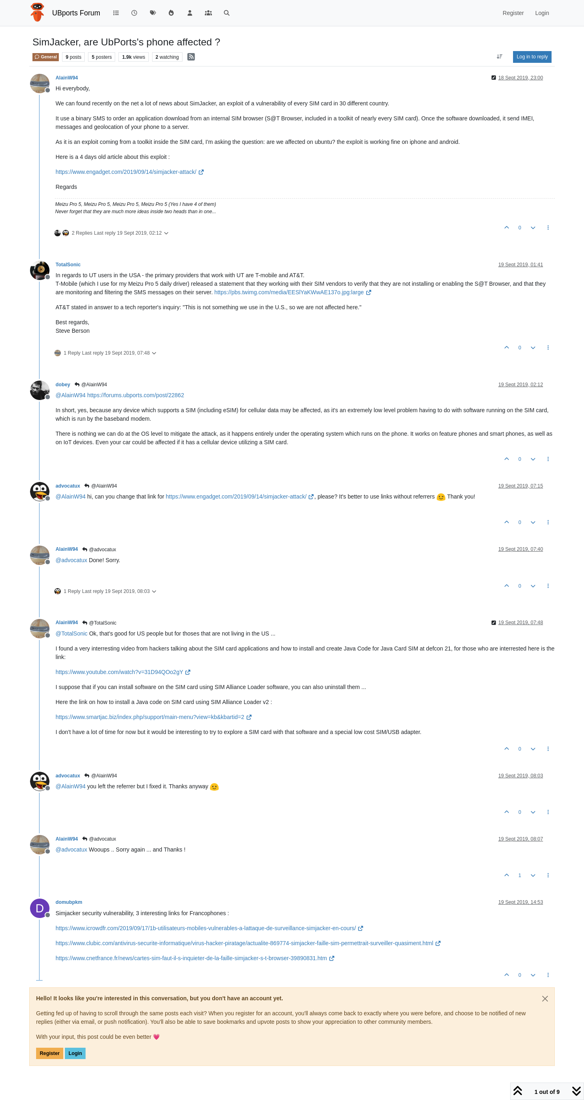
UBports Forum (76, 13)
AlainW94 (67, 78)
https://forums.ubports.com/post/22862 (135, 395)
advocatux (68, 486)
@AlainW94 (90, 384)
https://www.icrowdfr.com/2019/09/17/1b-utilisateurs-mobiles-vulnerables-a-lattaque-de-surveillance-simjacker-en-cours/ (210, 928)
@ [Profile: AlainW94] (71, 395)
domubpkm (69, 902)
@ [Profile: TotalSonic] (72, 633)
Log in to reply (532, 57)
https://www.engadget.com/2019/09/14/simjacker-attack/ (130, 172)
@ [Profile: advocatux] (71, 560)
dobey (63, 384)
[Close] (545, 999)
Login (75, 1053)
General (45, 56)
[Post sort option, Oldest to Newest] (500, 56)
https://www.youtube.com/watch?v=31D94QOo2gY (123, 672)
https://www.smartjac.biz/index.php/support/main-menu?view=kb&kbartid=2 (154, 717)
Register (50, 1053)
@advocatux (99, 549)
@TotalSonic (99, 623)
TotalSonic (68, 265)
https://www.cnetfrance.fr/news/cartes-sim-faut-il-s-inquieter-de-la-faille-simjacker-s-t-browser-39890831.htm (195, 958)
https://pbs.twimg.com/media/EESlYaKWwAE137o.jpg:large (292, 292)
